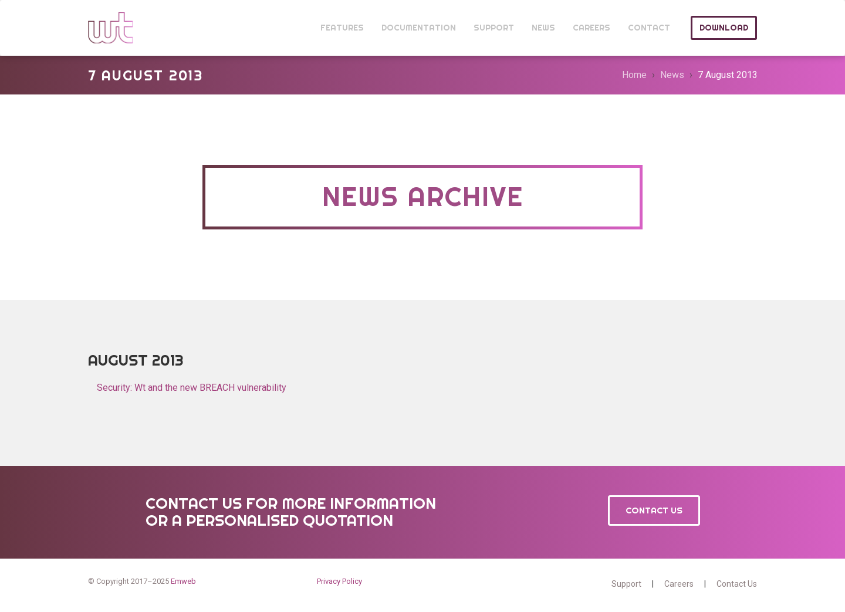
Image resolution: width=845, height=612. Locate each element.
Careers (679, 584)
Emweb (183, 581)
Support (626, 584)
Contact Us (654, 510)
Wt (110, 28)
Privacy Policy (339, 581)
